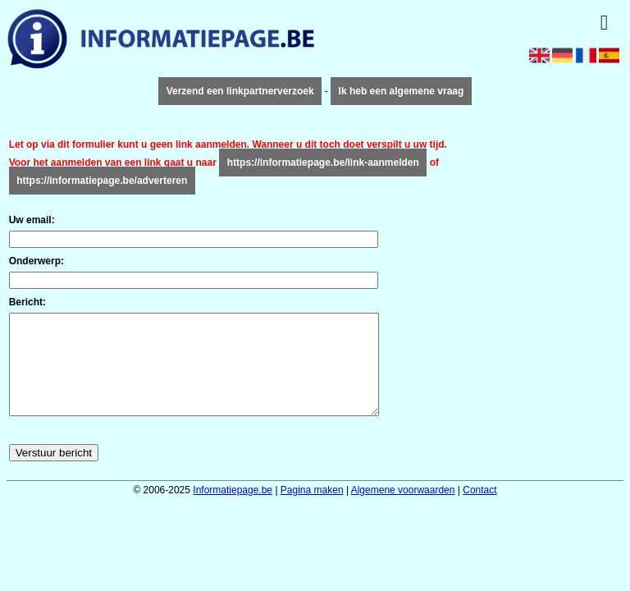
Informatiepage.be (232, 509)
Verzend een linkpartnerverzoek (240, 91)
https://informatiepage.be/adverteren (101, 180)
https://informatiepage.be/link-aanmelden (323, 162)
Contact (479, 509)
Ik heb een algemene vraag (401, 91)
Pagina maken (312, 509)
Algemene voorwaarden (403, 509)
